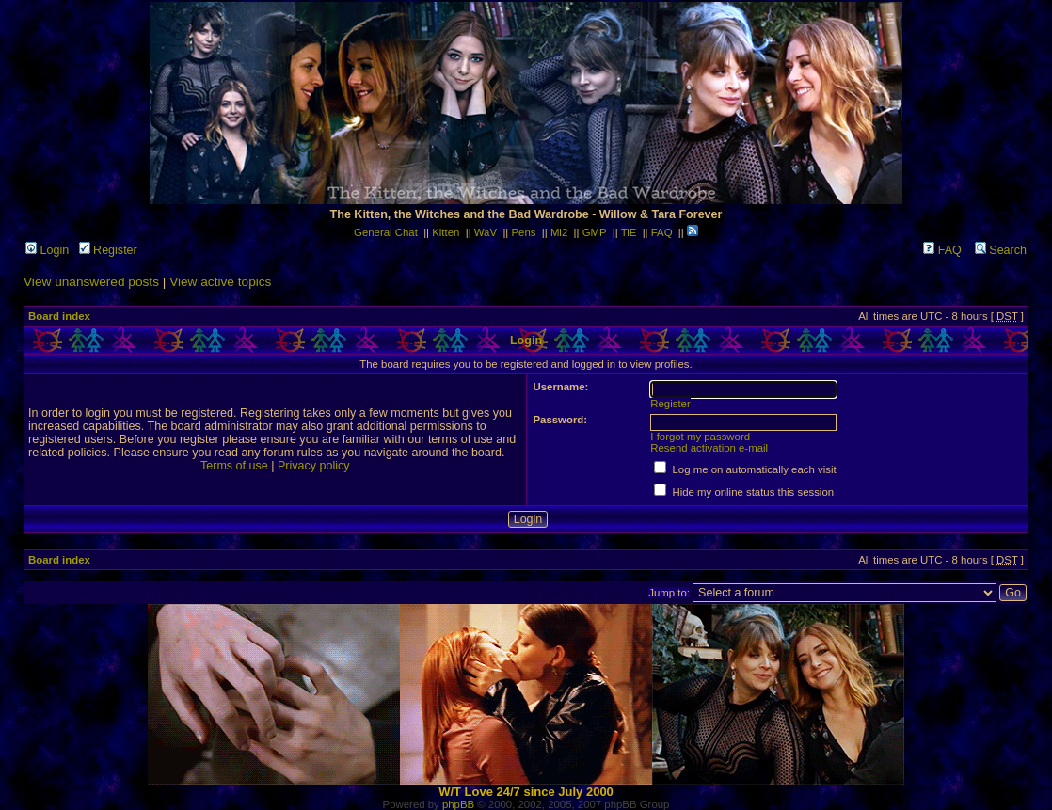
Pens (523, 232)
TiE (629, 232)
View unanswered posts (91, 282)
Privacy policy (314, 465)
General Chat (386, 232)
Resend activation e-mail (709, 447)
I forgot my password (700, 436)
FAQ (662, 232)
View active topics (220, 282)
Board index (59, 316)
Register (108, 250)
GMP (594, 232)
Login (47, 250)
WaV (485, 232)
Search (1001, 250)
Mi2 (558, 232)
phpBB (458, 804)
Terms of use (234, 465)
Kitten (445, 232)
